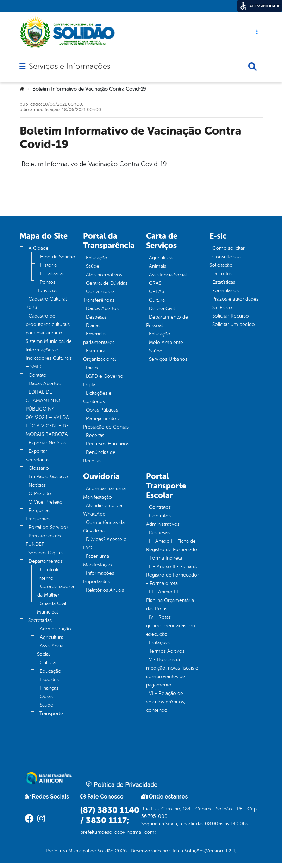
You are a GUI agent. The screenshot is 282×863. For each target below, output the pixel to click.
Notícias (37, 485)
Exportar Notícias (47, 442)
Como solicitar (228, 248)
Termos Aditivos (166, 651)
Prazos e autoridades (235, 299)
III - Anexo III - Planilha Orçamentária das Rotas (170, 600)
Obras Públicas (102, 410)
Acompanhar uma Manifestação (104, 493)
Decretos (222, 273)
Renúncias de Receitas (99, 456)
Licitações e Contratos (97, 397)
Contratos (160, 507)
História (48, 265)
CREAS (156, 291)
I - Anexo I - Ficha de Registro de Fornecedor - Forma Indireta (172, 549)
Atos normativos (104, 274)
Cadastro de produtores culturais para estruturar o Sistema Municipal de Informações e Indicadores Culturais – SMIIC (49, 341)
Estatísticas (223, 282)
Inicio (92, 367)
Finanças (49, 688)
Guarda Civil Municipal (51, 608)
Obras (46, 696)
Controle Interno (48, 574)
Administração (55, 628)
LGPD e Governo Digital (103, 380)
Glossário (39, 468)
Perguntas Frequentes (38, 515)
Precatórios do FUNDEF (43, 540)
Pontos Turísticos (47, 286)
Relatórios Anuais (105, 590)
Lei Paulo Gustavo (48, 476)
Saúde (46, 705)
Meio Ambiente (166, 342)
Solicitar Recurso (230, 316)
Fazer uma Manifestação (97, 560)
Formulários (225, 290)
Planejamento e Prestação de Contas (106, 423)
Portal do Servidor (48, 527)
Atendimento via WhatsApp (102, 510)
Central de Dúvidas (106, 283)
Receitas (95, 435)
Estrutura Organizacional (99, 355)
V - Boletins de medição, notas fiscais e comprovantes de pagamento (172, 672)
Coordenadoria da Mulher (55, 591)
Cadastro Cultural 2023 (46, 303)
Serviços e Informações (69, 66)
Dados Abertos (102, 308)
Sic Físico (222, 307)
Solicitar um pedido (233, 324)
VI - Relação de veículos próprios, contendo (165, 702)
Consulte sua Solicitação (225, 261)
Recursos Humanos (107, 443)
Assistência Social (50, 650)
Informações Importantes (98, 577)
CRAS (155, 283)
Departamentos (46, 561)
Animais (157, 266)
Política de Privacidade (121, 784)
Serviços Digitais (45, 552)
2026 (120, 850)
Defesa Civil (162, 308)
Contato (37, 375)
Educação (50, 671)
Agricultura (51, 637)
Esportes (49, 679)
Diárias (93, 325)
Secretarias (40, 620)
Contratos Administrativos (163, 520)
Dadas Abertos (45, 383)
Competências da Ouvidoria (104, 527)
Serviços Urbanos (168, 359)
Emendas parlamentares (98, 338)
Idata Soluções (189, 850)
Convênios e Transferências (98, 296)
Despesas (96, 317)
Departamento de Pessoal (167, 321)
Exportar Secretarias (37, 455)
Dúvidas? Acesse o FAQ (105, 543)
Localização (53, 273)
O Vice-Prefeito (46, 502)
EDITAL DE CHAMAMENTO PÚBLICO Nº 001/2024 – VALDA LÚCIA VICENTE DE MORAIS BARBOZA (47, 413)
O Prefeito (40, 493)
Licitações (159, 642)
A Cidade (39, 248)
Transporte (51, 713)
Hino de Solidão (57, 256)
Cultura (48, 662)
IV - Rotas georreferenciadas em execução (170, 626)
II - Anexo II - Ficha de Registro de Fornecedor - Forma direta (172, 575)
